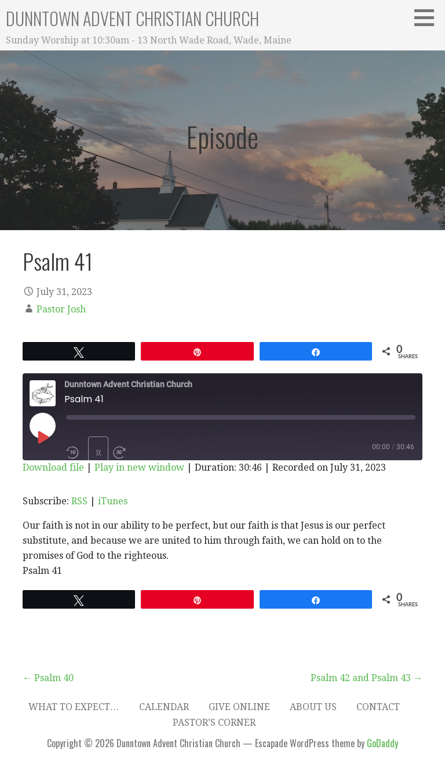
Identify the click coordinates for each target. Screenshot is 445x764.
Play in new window (139, 467)
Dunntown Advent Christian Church (132, 18)
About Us (313, 706)
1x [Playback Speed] (98, 452)
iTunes (112, 501)
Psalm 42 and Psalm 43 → (366, 677)
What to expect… (73, 706)
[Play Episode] (42, 437)
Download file (53, 467)
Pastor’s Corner (214, 722)
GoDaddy (382, 743)
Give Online (239, 706)
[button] (428, 17)
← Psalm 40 (48, 677)
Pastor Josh (61, 309)
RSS (79, 501)
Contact (378, 706)
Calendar (164, 706)
